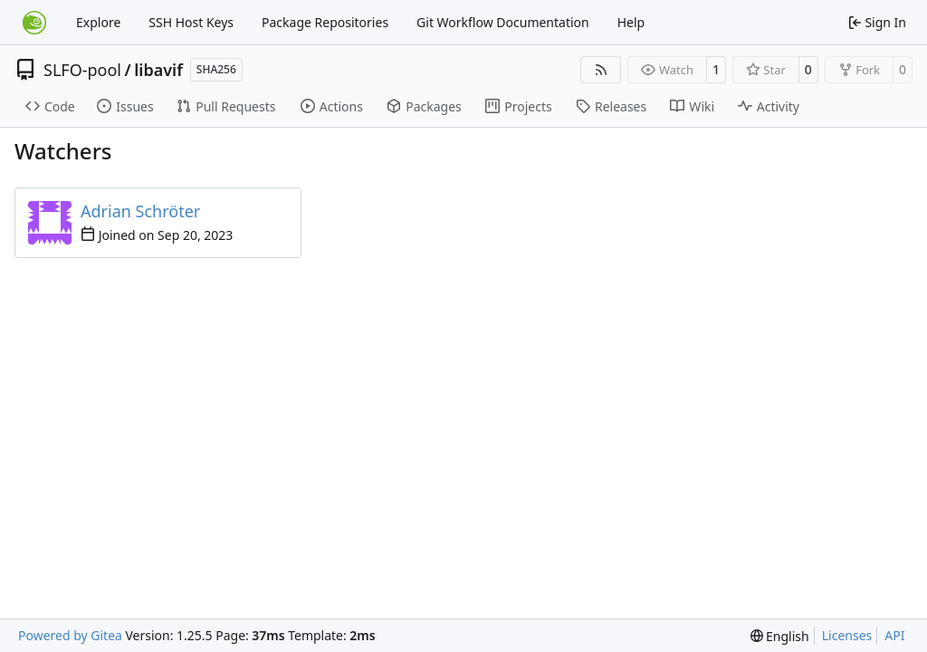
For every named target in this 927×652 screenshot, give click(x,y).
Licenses (847, 635)
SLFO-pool (82, 70)
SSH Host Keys (191, 22)
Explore (98, 22)
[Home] (34, 22)
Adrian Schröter (140, 211)
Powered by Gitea (70, 635)
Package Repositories (325, 22)
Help (631, 22)
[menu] (779, 636)
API (894, 635)
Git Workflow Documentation (502, 22)
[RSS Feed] (601, 69)
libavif (158, 70)
